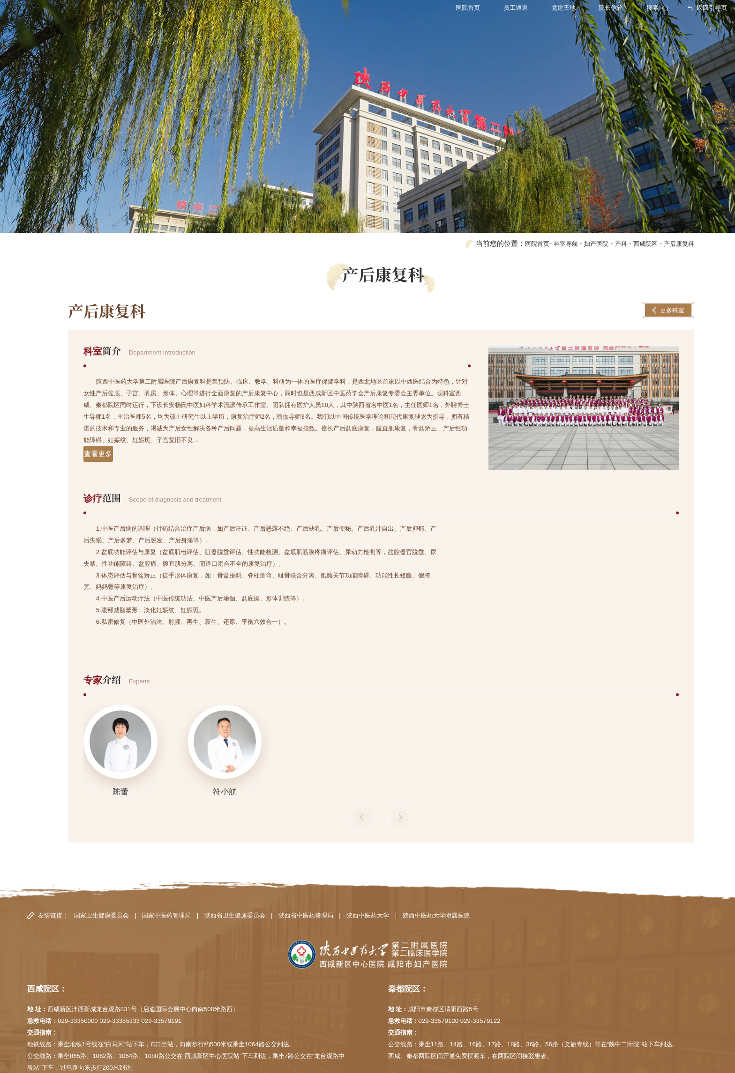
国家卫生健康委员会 (101, 873)
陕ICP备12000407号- (500, 1061)
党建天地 (532, 10)
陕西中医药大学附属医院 (436, 873)
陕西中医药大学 (367, 873)
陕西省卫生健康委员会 (234, 873)
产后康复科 (676, 202)
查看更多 (100, 412)
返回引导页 (680, 10)
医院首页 (433, 10)
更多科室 (668, 268)
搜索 (630, 10)
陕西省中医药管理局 (305, 873)
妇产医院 (584, 202)
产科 (612, 202)
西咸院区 (639, 202)
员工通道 (483, 10)
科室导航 (550, 202)
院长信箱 (582, 10)
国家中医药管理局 (166, 873)
